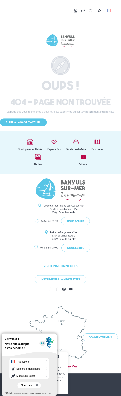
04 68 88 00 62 (46, 248)
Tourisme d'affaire (76, 145)
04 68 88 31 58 (46, 221)
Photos (38, 160)
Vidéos (83, 160)
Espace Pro (53, 145)
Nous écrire (75, 221)
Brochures (97, 145)
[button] (99, 11)
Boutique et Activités (30, 145)
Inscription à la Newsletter (60, 279)
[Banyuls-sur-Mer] (60, 41)
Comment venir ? (100, 337)
